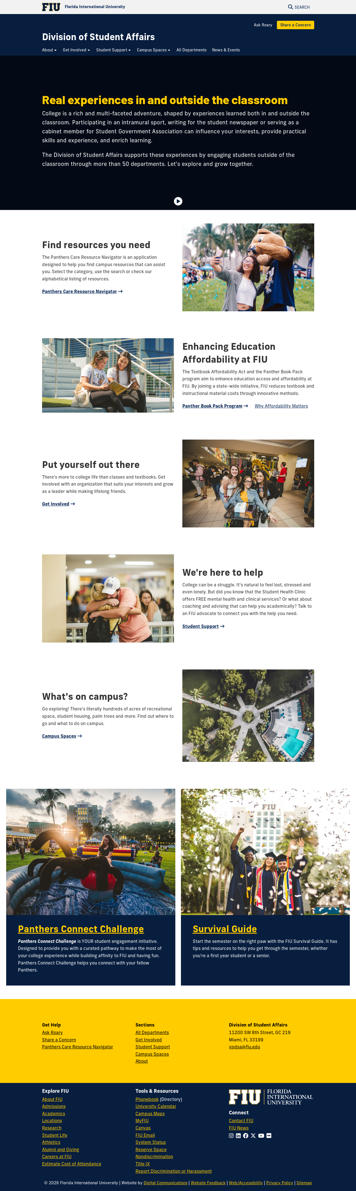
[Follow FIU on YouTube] (262, 1136)
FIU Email (145, 1135)
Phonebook (147, 1099)
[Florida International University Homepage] (110, 7)
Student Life (54, 1135)
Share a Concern (295, 25)
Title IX (142, 1164)
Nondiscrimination (154, 1156)
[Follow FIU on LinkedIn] (239, 1136)
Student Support (200, 626)
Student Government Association (139, 131)
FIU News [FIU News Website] (239, 1128)
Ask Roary (263, 25)
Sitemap (304, 1182)
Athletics (51, 1142)
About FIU (52, 1099)
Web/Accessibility (246, 1182)
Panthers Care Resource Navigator (79, 291)
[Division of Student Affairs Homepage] (98, 37)
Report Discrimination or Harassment (173, 1171)
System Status (150, 1142)
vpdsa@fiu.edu (244, 1047)
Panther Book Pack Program (212, 406)
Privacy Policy (279, 1182)
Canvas (143, 1128)
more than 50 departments (128, 163)
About (141, 1061)
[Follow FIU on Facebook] (247, 1136)
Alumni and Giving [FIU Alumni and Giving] (60, 1149)
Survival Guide (225, 929)
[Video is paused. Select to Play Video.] (178, 201)
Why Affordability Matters (281, 406)
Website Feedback (208, 1182)
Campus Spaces (59, 736)
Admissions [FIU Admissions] (54, 1106)
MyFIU (142, 1120)
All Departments (152, 1032)
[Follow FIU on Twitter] (254, 1136)
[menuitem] (49, 50)
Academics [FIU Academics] (53, 1113)
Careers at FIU (57, 1156)
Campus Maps (150, 1113)
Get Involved (55, 504)
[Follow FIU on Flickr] (270, 1136)
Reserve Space (151, 1149)
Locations (52, 1120)
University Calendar (155, 1106)
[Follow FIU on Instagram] (232, 1136)
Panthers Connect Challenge (81, 929)
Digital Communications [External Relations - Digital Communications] (165, 1182)
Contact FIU (241, 1120)
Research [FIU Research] (51, 1128)
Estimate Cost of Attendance (71, 1164)
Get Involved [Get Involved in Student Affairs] (148, 1040)
